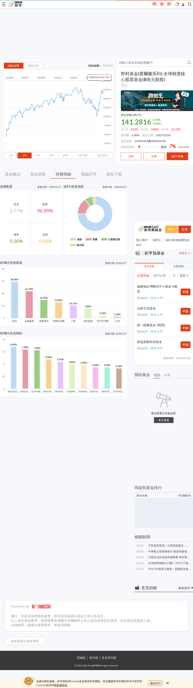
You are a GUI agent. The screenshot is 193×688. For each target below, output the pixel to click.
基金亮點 (149, 266)
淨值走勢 (33, 65)
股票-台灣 (157, 298)
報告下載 (114, 174)
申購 (185, 292)
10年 (65, 155)
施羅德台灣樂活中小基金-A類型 (157, 289)
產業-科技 (157, 348)
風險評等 (88, 174)
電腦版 (81, 658)
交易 (184, 229)
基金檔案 (38, 174)
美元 (124, 85)
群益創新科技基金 (149, 342)
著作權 (93, 658)
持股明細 (63, 174)
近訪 (157, 375)
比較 (131, 156)
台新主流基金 (146, 308)
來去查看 (163, 420)
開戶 (171, 229)
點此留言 (184, 588)
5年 (52, 155)
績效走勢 (13, 65)
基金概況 (12, 174)
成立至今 (103, 155)
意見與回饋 (109, 657)
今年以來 (82, 155)
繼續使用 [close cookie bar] (155, 683)
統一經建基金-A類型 (151, 325)
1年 (24, 155)
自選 (167, 375)
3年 (38, 155)
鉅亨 (15, 4)
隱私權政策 (60, 685)
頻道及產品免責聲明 (25, 641)
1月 (11, 155)
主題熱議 (178, 266)
